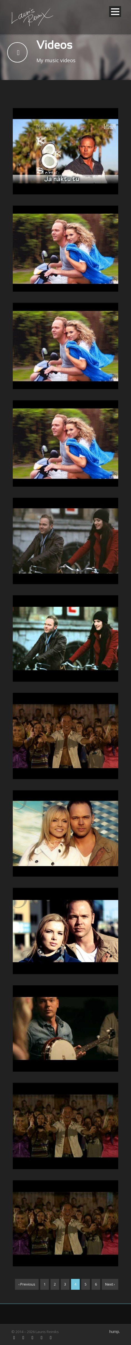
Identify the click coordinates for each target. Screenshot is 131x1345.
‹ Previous (26, 1284)
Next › (110, 1284)
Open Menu (115, 11)
